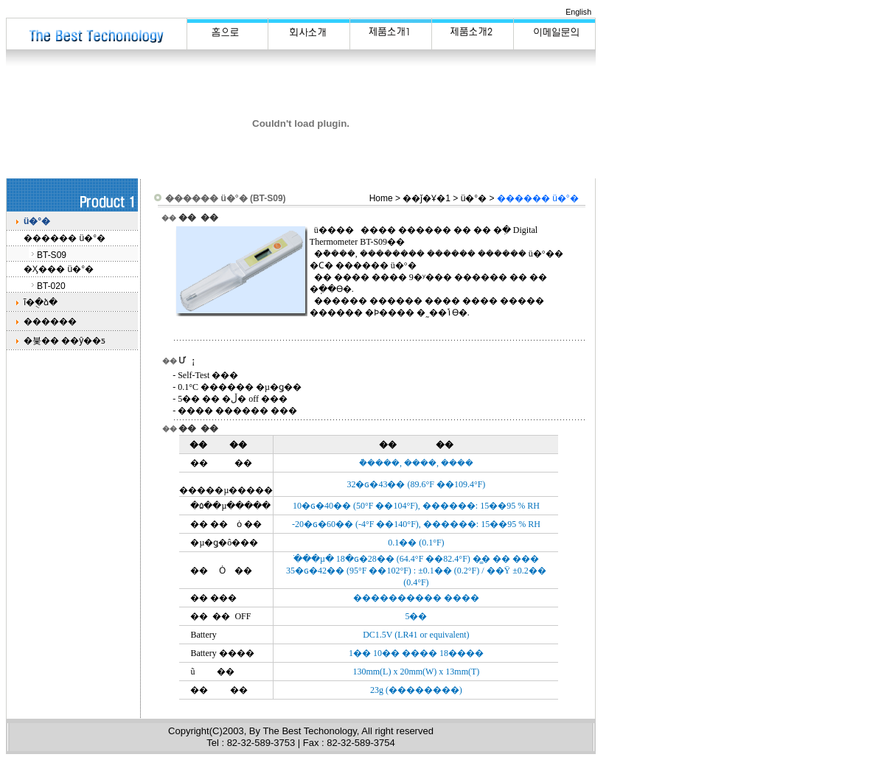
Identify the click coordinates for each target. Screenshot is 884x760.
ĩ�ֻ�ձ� (41, 302)
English (578, 11)
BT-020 (51, 286)
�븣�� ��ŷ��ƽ (64, 340)
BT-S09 (51, 255)
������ (50, 321)
